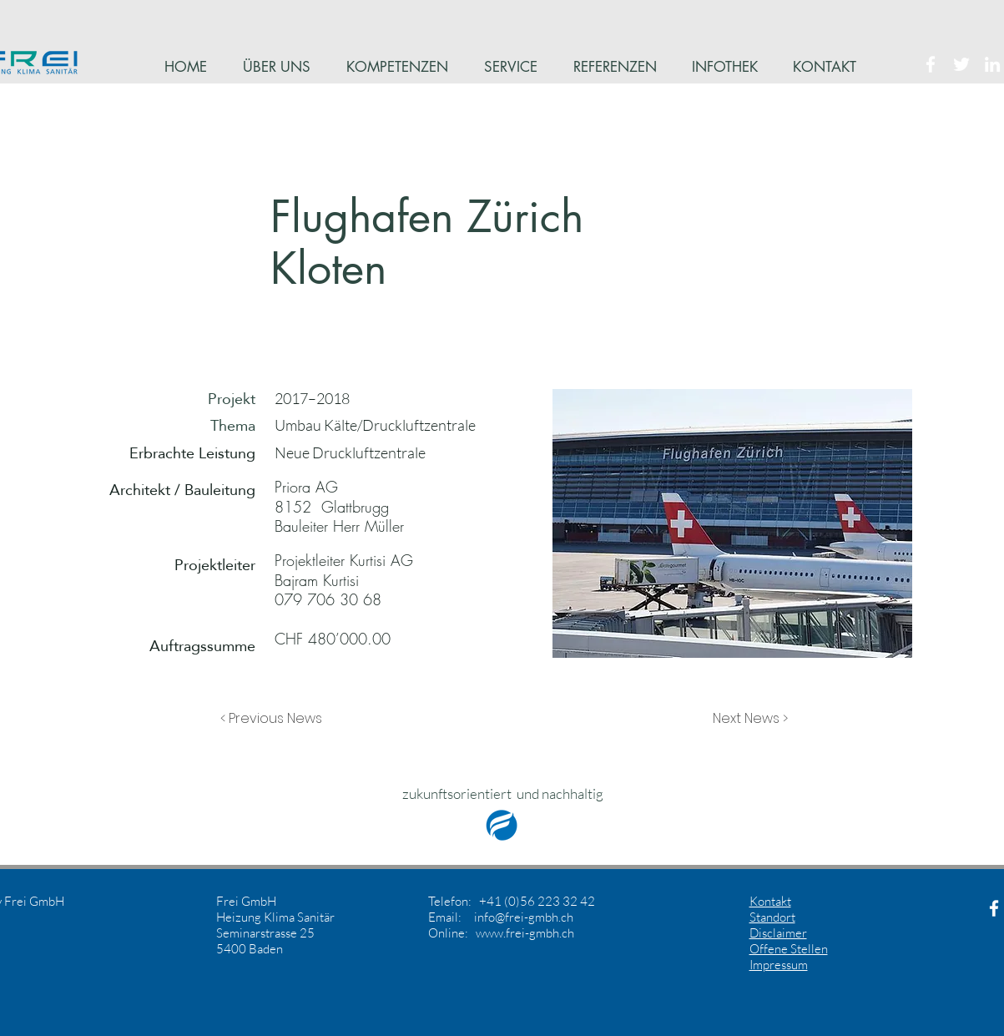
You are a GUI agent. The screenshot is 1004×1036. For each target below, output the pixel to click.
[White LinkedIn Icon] (992, 64)
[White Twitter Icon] (961, 64)
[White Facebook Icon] (930, 64)
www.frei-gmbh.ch (525, 933)
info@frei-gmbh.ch (523, 917)
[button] (275, 718)
